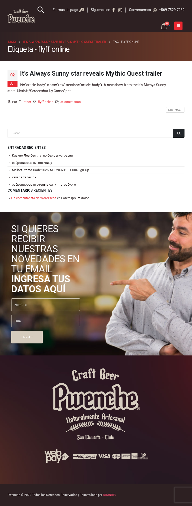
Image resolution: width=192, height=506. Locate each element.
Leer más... (175, 109)
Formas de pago (68, 10)
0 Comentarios (70, 102)
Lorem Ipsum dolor (75, 198)
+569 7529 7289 (168, 10)
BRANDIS (109, 495)
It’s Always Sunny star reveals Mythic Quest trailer (91, 73)
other (27, 102)
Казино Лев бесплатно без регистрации (42, 155)
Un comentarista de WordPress (33, 198)
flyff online (45, 102)
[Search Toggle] (41, 10)
